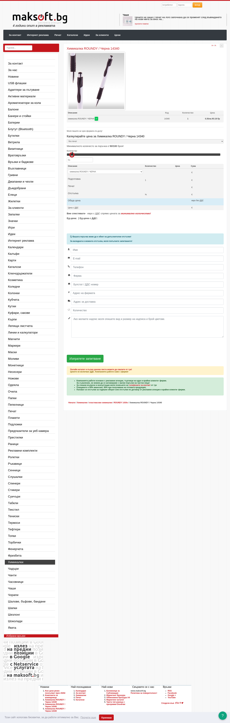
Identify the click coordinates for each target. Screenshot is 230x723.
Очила (12, 391)
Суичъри (14, 496)
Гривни (13, 175)
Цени (117, 35)
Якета (12, 627)
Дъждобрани (17, 188)
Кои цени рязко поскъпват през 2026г (55, 692)
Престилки (15, 437)
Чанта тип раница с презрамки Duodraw (115, 703)
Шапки (12, 608)
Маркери (14, 345)
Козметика (15, 280)
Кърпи (12, 319)
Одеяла (13, 385)
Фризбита (15, 555)
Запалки (14, 214)
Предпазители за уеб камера (28, 431)
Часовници (15, 581)
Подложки (15, 424)
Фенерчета (15, 549)
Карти (12, 260)
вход (197, 5)
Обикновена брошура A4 (118, 697)
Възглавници (17, 168)
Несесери (15, 372)
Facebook (172, 693)
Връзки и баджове (21, 162)
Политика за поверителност (144, 693)
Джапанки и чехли (20, 181)
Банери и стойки (19, 116)
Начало (71, 403)
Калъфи (13, 253)
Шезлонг (14, 614)
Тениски (13, 516)
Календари (15, 247)
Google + (172, 695)
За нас (12, 70)
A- (215, 45)
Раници (13, 444)
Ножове (13, 378)
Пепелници (16, 404)
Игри (11, 227)
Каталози (72, 35)
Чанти (12, 575)
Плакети (14, 417)
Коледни (14, 286)
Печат (57, 35)
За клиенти (102, 35)
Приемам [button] (106, 717)
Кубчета (13, 299)
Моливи (13, 358)
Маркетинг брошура (115, 695)
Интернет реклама (38, 35)
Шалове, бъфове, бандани (26, 601)
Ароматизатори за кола (24, 102)
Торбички (14, 542)
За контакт (15, 35)
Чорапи (13, 595)
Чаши (126, 15)
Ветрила (14, 142)
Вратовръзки (17, 155)
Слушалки (15, 476)
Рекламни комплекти (22, 450)
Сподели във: (168, 703)
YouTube (172, 697)
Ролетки (13, 457)
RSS (170, 691)
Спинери (14, 483)
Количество (72, 151)
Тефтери (14, 529)
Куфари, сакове (19, 312)
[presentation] (91, 346)
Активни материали (22, 96)
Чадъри (13, 568)
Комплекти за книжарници (51, 696)
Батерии (14, 122)
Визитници (15, 148)
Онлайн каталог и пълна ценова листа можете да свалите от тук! (101, 369)
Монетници (16, 365)
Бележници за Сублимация (113, 692)
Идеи (87, 35)
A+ (213, 45)
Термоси (14, 522)
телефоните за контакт (140, 385)
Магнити (14, 339)
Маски (12, 352)
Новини (13, 76)
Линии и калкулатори (23, 332)
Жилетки (14, 201)
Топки (12, 536)
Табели (13, 503)
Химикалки (15, 562)
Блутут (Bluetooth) (20, 129)
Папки (12, 398)
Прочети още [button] (88, 717)
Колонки (14, 293)
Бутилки (13, 135)
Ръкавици (15, 463)
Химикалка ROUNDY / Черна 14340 (55, 701)
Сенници (14, 470)
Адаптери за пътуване (23, 89)
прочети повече (142, 24)
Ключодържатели (20, 273)
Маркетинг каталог (115, 700)
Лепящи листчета (20, 326)
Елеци (12, 194)
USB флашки (17, 83)
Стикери (14, 490)
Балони (13, 109)
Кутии (12, 306)
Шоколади (15, 621)
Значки (13, 221)
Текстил (13, 509)
